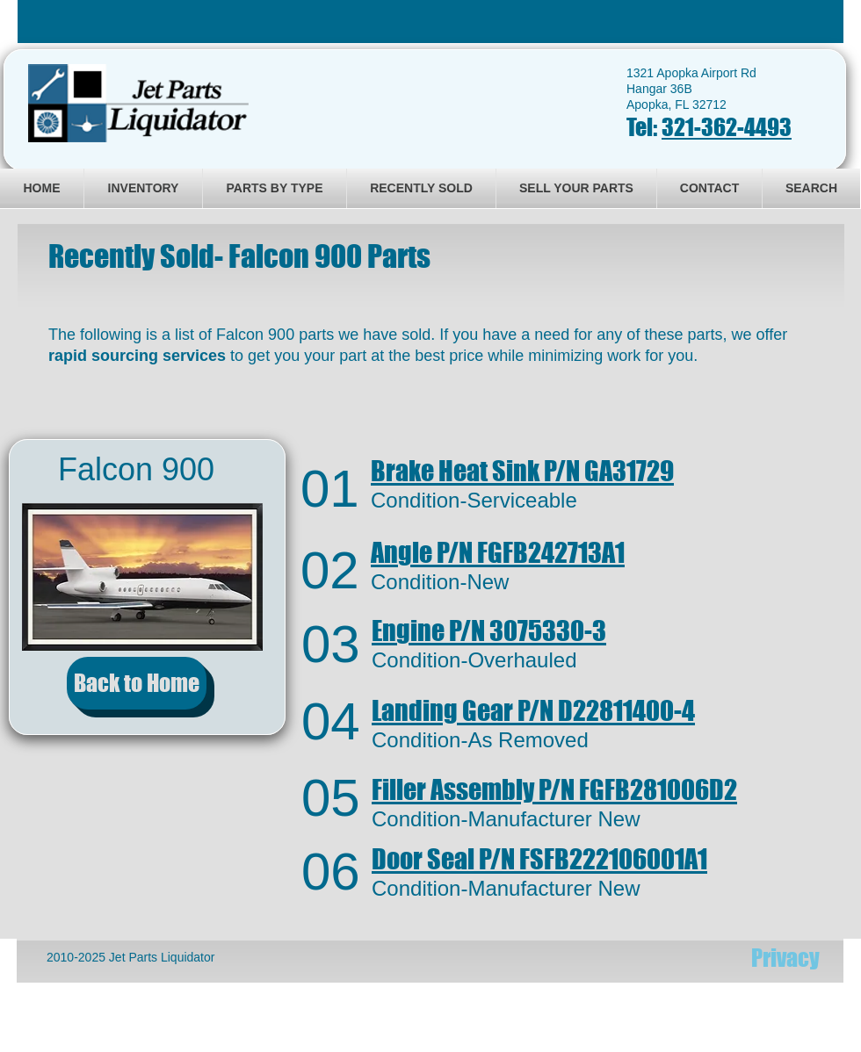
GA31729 (522, 470)
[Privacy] (785, 958)
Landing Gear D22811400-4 (533, 710)
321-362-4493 (727, 127)
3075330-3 (489, 630)
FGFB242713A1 (498, 552)
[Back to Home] (136, 683)
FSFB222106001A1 (539, 859)
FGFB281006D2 (554, 789)
